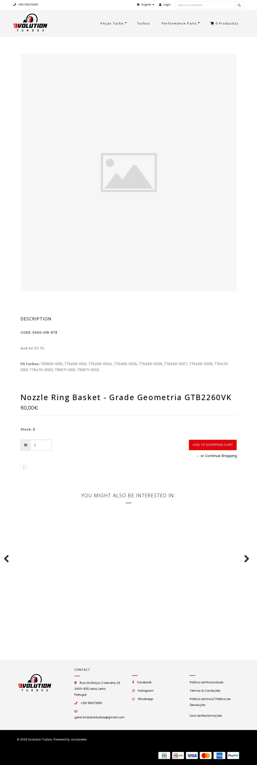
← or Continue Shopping (216, 455)
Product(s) (224, 23)
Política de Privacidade (206, 682)
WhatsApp (145, 699)
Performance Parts (179, 23)
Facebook (144, 682)
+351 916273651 (25, 4)
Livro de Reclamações (206, 716)
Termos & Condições (205, 691)
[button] (145, 4)
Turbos (143, 23)
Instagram (146, 691)
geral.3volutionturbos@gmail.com (99, 717)
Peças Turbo (112, 23)
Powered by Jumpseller (70, 739)
